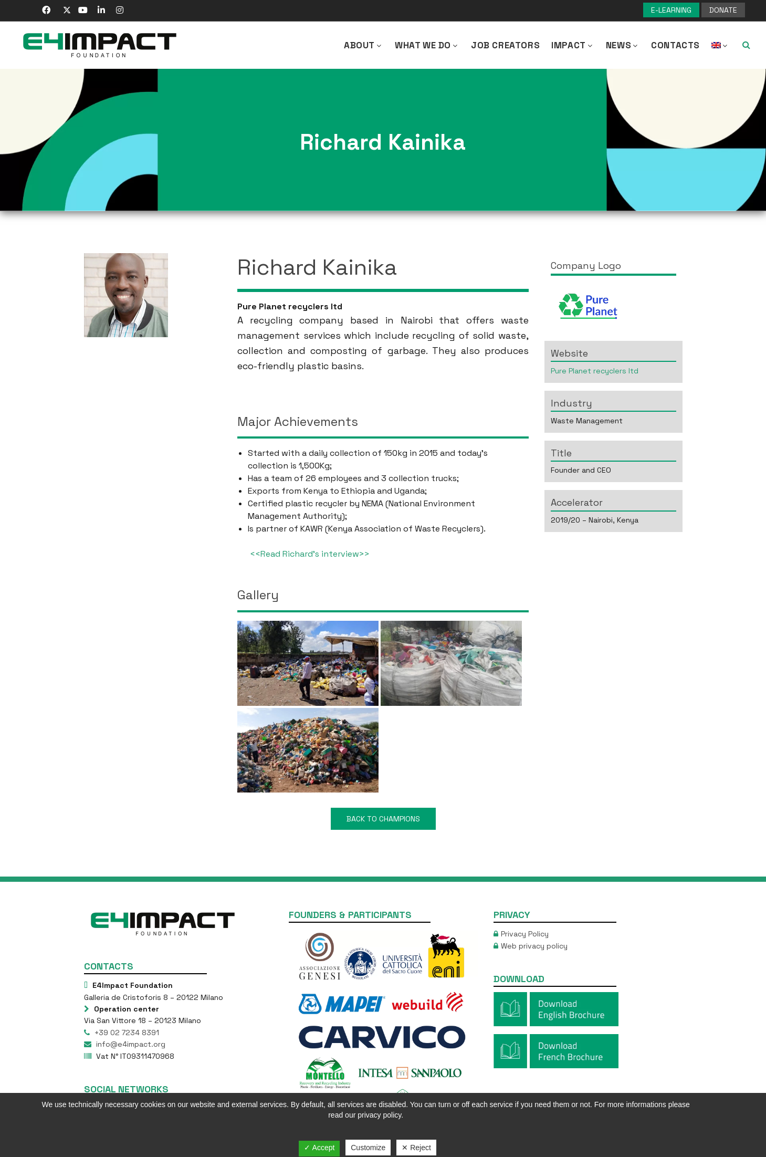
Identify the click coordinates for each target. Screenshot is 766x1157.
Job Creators (505, 45)
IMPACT (572, 45)
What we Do (427, 45)
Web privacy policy (534, 946)
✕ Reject (416, 1147)
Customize (368, 1147)
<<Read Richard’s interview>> (310, 553)
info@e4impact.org (129, 1044)
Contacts (675, 45)
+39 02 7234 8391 (125, 1032)
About (363, 45)
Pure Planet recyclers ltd (594, 371)
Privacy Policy (525, 934)
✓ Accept (319, 1147)
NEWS (622, 45)
